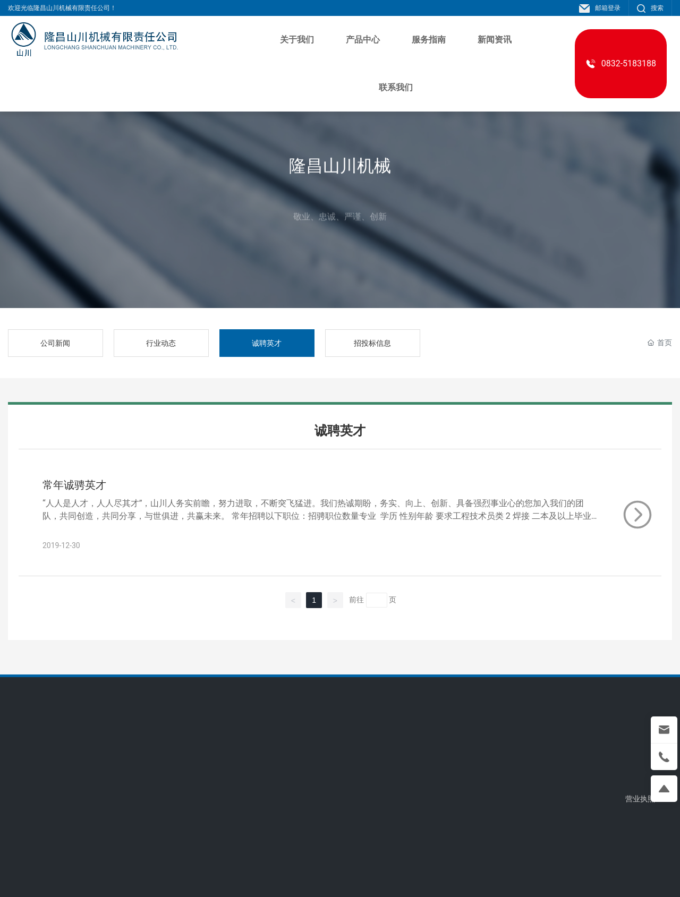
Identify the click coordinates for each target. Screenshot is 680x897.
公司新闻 (55, 343)
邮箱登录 (599, 8)
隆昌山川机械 (340, 180)
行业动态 (161, 343)
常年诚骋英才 (74, 485)
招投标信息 (372, 343)
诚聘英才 (267, 343)
